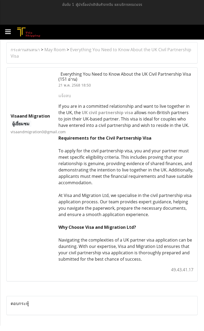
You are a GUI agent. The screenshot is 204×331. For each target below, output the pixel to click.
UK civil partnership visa (107, 112)
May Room (55, 50)
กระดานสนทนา (25, 50)
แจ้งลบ (64, 95)
